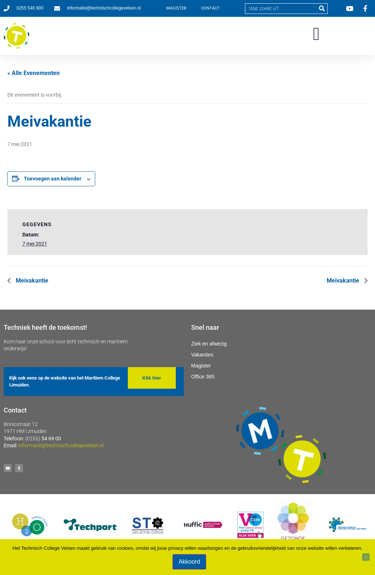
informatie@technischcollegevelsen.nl (61, 445)
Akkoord (189, 562)
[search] (280, 9)
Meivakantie (31, 280)
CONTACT (210, 8)
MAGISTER (176, 8)
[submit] (322, 9)
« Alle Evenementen (33, 73)
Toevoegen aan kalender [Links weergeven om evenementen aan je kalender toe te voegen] (52, 179)
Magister (201, 366)
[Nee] (366, 557)
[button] (316, 34)
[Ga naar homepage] (16, 36)
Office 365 (203, 377)
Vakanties (202, 355)
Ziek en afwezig (209, 344)
